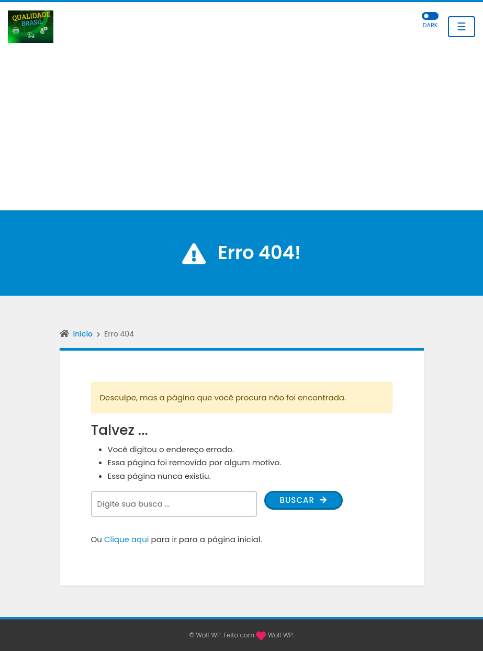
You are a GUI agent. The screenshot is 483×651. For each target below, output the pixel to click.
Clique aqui (126, 539)
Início (83, 334)
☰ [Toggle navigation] (461, 26)
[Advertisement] (241, 132)
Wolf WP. (281, 635)
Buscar (303, 500)
